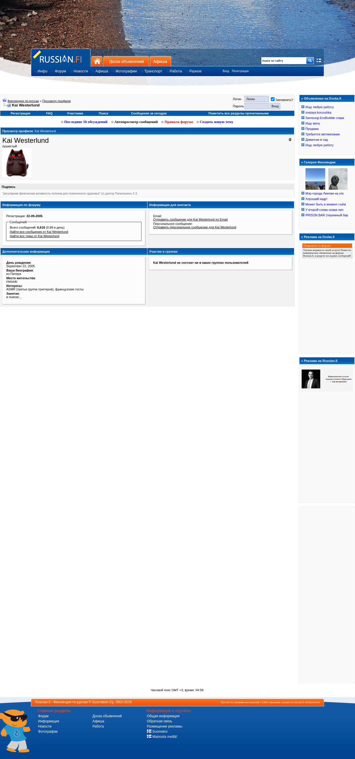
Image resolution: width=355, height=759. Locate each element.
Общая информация (163, 716)
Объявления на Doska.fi (322, 98)
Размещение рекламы (164, 726)
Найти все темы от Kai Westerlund (34, 236)
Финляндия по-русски (23, 101)
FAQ (49, 113)
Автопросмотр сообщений (134, 122)
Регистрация (240, 71)
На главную (96, 61)
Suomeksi (157, 732)
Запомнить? (282, 100)
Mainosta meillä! (162, 737)
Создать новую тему (215, 122)
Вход (225, 71)
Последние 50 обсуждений (84, 122)
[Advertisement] (327, 594)
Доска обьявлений (107, 716)
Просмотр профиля (56, 101)
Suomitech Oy (102, 702)
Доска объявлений (126, 61)
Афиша (160, 61)
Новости (44, 726)
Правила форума (177, 122)
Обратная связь (159, 721)
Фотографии (48, 732)
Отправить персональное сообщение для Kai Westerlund (194, 227)
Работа (98, 726)
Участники (75, 113)
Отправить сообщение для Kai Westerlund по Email (190, 219)
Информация (48, 721)
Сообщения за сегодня (149, 113)
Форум (43, 716)
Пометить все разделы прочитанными (238, 113)
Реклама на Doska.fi (319, 237)
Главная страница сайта (60, 57)
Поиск (103, 113)
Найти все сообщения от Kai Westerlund (39, 231)
